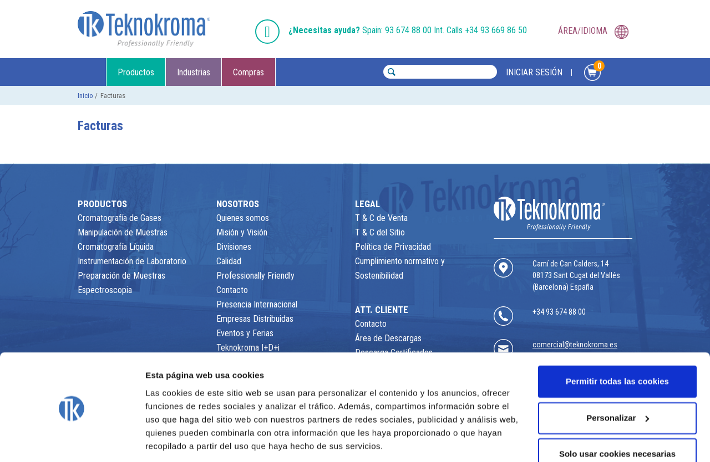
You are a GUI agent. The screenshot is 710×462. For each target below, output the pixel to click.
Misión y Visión (241, 232)
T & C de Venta (381, 218)
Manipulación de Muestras (123, 232)
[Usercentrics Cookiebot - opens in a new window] (71, 440)
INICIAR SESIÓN (534, 73)
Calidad (228, 261)
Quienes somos (242, 218)
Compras (248, 73)
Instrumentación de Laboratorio (132, 261)
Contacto (232, 290)
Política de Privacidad (393, 247)
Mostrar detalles (177, 440)
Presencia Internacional (256, 304)
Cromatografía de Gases (119, 218)
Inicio (85, 95)
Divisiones (233, 247)
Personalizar (617, 381)
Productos (136, 73)
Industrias (193, 73)
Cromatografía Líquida (116, 247)
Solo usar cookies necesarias (617, 418)
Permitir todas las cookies (617, 345)
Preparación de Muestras (121, 275)
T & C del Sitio (380, 232)
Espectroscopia (105, 290)
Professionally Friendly (255, 275)
